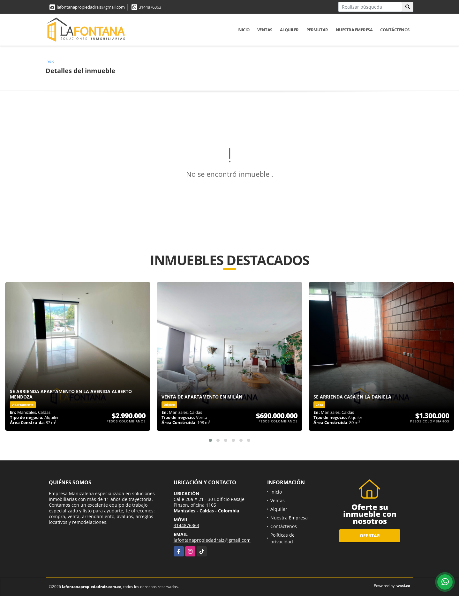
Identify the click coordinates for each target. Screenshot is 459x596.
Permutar (317, 30)
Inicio (243, 30)
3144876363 (150, 7)
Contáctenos (395, 30)
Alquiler (289, 30)
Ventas (264, 30)
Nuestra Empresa (354, 30)
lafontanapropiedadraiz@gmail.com (91, 7)
